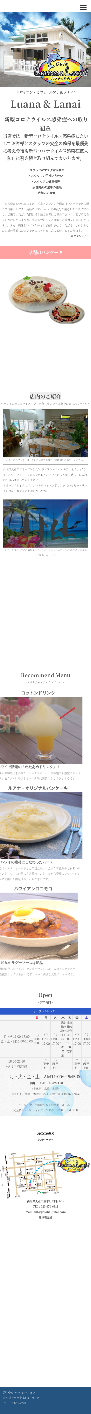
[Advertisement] (45, 609)
